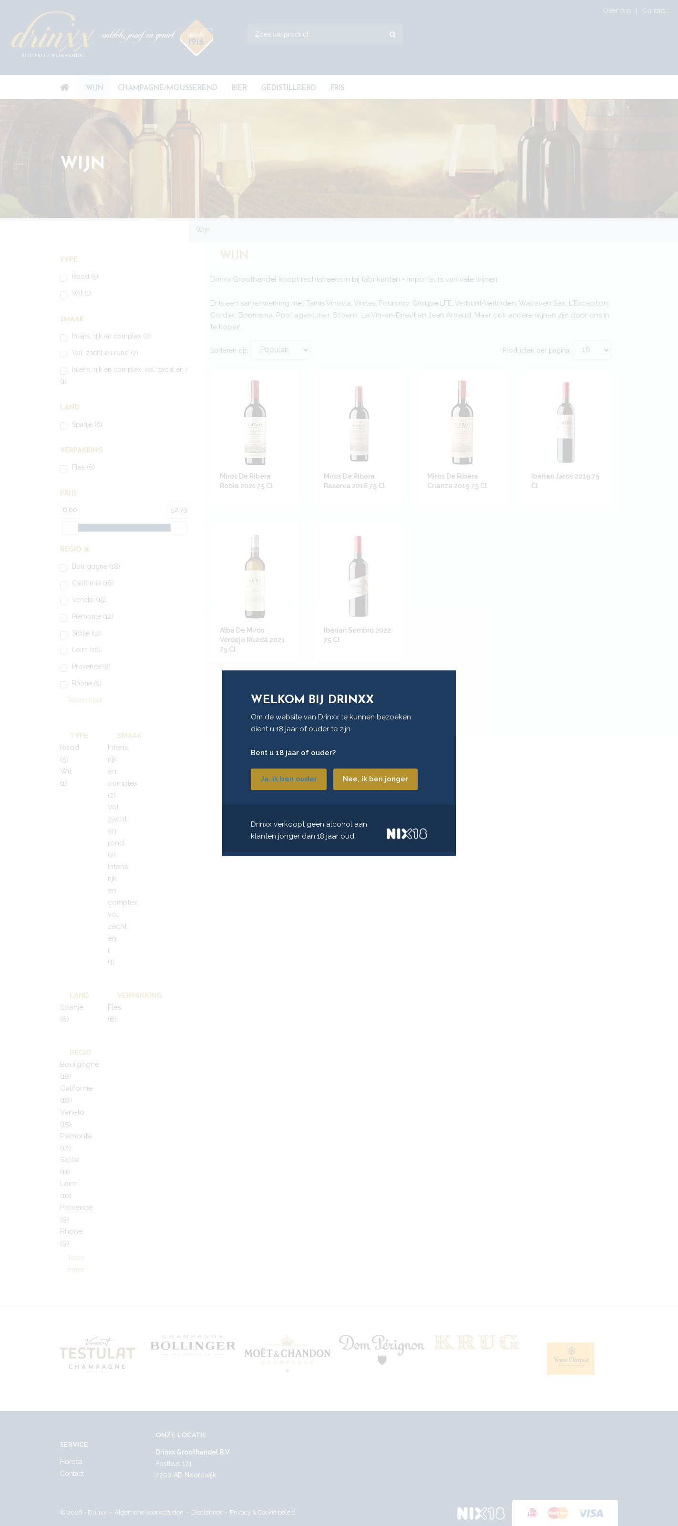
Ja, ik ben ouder (288, 779)
